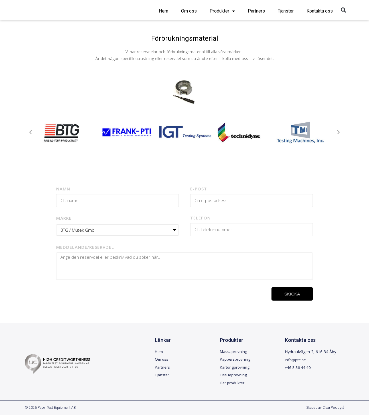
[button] (343, 10)
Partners (256, 11)
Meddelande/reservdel (85, 247)
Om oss (189, 11)
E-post (198, 189)
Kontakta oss (320, 11)
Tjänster (286, 11)
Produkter (222, 11)
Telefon (200, 218)
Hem (163, 11)
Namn (63, 189)
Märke (64, 218)
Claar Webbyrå (333, 410)
